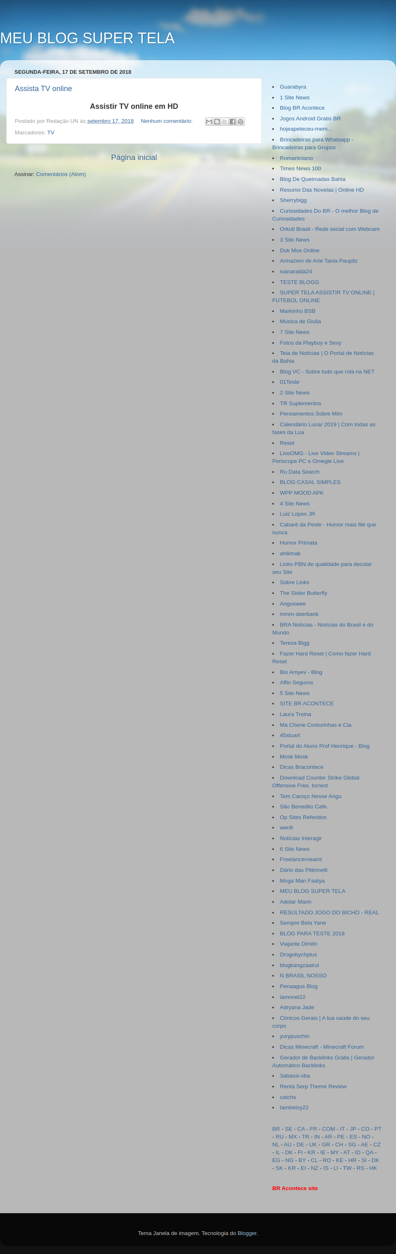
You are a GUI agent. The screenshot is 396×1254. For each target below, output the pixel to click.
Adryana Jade (297, 1007)
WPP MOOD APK (302, 493)
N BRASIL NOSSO (303, 975)
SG (352, 1144)
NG (289, 1160)
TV (50, 132)
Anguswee (293, 604)
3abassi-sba (295, 1076)
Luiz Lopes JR (298, 514)
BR (276, 1129)
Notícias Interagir (301, 838)
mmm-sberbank (299, 614)
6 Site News (295, 849)
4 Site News (295, 503)
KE (340, 1160)
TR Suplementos (301, 403)
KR (312, 1152)
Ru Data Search (300, 472)
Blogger (247, 1233)
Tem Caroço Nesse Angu (311, 796)
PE (340, 1137)
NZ (314, 1168)
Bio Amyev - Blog (301, 672)
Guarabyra (293, 87)
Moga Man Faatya (302, 881)
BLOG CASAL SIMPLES (310, 482)
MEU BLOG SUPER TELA (313, 891)
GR (326, 1144)
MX (293, 1137)
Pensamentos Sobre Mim (311, 414)
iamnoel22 (293, 997)
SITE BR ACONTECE (307, 703)
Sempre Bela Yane (303, 923)
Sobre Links (294, 582)
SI (364, 1160)
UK (313, 1144)
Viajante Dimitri (299, 944)
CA (301, 1129)
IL (278, 1152)
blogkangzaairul (299, 965)
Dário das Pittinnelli (304, 870)
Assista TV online (43, 89)
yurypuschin (295, 1036)
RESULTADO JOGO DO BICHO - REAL (329, 912)
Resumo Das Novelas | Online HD (322, 190)
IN (317, 1137)
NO (366, 1137)
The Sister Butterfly (304, 593)
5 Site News (295, 693)
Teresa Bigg (294, 643)
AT (347, 1152)
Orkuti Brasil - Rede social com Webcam (330, 229)
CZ (377, 1144)
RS (361, 1168)
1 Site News (295, 97)
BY (302, 1160)
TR (305, 1137)
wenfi (286, 827)
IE (323, 1152)
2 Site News (295, 393)
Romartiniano (296, 158)
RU (280, 1137)
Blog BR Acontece (302, 108)
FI (300, 1152)
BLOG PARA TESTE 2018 (312, 933)
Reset (287, 443)
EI (303, 1168)
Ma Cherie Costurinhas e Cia (315, 725)
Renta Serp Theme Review (313, 1086)
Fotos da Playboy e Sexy (311, 343)
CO (365, 1129)
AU (288, 1144)
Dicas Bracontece (302, 767)
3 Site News (295, 240)
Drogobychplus (298, 954)
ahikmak (290, 553)
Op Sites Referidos (303, 817)
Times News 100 (300, 168)
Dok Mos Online (300, 250)
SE (288, 1129)
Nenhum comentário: (167, 121)
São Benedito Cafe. (304, 806)
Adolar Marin (296, 902)
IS (326, 1168)
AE (364, 1144)
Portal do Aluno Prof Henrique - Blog (325, 746)
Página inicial (134, 157)
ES (353, 1137)
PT (378, 1129)
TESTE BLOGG (299, 282)
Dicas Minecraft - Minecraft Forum (322, 1047)
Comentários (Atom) (61, 174)
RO (327, 1160)
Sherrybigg (293, 200)
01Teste (289, 382)
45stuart (290, 735)
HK (373, 1168)
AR (328, 1137)
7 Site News (295, 332)
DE (300, 1144)
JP (353, 1129)
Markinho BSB (298, 311)
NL (275, 1144)
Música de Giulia (300, 321)
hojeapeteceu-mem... (306, 129)
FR (313, 1129)
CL (314, 1160)
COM (328, 1129)
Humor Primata (299, 543)
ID (358, 1152)
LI (336, 1168)
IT (342, 1129)
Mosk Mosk (294, 757)
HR (353, 1160)
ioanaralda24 (296, 271)
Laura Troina (295, 714)
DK (289, 1152)
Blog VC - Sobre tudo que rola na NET (327, 372)
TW (347, 1168)
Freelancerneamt (301, 859)
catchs (288, 1097)
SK (279, 1168)
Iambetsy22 (294, 1107)
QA (369, 1152)
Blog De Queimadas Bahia (313, 179)
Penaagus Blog (299, 986)
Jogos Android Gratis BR (310, 118)
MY (334, 1152)
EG (276, 1160)
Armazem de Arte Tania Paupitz (319, 261)
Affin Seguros (297, 682)
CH (339, 1144)
